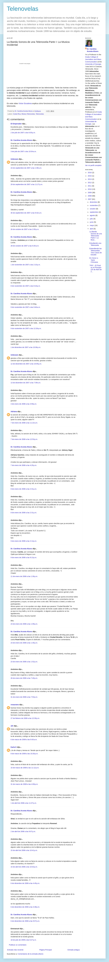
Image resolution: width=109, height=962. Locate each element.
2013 (90, 179)
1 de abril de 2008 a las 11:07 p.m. (24, 803)
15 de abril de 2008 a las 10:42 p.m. (24, 867)
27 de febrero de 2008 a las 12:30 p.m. (25, 718)
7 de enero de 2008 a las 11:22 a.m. (24, 423)
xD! (12, 726)
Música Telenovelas (28, 114)
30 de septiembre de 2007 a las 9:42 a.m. (26, 213)
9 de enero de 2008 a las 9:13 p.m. (24, 557)
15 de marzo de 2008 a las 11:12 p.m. (25, 768)
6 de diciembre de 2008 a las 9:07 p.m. (25, 921)
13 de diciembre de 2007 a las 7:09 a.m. (26, 383)
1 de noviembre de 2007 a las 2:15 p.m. (25, 265)
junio (92, 222)
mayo (92, 225)
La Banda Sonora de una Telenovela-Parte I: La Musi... (95, 236)
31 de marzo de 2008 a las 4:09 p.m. (24, 784)
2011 (90, 186)
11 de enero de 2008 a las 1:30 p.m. (24, 576)
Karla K (14, 747)
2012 (90, 182)
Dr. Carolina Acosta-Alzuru (21, 140)
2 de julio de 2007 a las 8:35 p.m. (23, 133)
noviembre (94, 205)
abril (92, 229)
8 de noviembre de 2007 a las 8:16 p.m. (25, 286)
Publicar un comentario (17, 945)
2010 (90, 189)
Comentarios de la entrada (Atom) (30, 954)
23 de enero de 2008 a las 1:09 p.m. (24, 624)
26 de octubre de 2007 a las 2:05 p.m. (25, 229)
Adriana (14, 411)
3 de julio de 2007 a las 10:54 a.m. (23, 151)
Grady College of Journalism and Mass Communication (93, 59)
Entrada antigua (74, 950)
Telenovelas (22, 8)
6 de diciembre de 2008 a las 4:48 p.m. (25, 907)
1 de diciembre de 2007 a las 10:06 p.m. (26, 347)
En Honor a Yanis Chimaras (93, 260)
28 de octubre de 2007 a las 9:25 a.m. (25, 246)
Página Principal (45, 950)
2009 (90, 192)
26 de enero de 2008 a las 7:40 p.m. (24, 678)
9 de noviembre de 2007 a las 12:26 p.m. (26, 328)
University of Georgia (93, 64)
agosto (92, 215)
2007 (90, 199)
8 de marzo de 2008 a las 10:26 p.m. (24, 754)
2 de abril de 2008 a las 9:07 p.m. (23, 831)
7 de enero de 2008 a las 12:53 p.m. (24, 439)
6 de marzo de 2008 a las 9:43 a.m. (24, 739)
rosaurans (15, 705)
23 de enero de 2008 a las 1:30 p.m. (24, 643)
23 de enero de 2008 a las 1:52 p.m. (24, 662)
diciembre (94, 202)
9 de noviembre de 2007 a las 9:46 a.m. (25, 307)
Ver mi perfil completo (93, 165)
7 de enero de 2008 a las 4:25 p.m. (24, 465)
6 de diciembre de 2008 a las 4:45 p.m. (25, 883)
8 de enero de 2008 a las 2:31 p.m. (24, 489)
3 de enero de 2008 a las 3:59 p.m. (24, 404)
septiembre (94, 212)
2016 (90, 172)
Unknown (14, 159)
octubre (93, 209)
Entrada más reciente (15, 950)
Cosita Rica (17, 114)
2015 (90, 176)
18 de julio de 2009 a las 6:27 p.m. (23, 940)
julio (91, 219)
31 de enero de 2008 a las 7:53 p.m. (24, 697)
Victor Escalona (25, 103)
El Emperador (16, 124)
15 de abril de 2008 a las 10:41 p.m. (24, 850)
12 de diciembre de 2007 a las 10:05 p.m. (26, 364)
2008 (90, 196)
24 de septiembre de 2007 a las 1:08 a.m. (26, 168)
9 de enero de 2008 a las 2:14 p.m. (24, 541)
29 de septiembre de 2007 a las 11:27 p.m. (27, 184)
